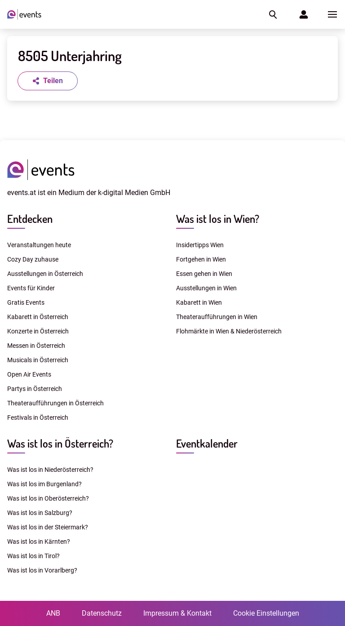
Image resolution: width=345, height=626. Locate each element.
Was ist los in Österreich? (60, 443)
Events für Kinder (31, 288)
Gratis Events (25, 302)
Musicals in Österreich (37, 360)
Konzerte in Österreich (38, 331)
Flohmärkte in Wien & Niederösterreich (229, 331)
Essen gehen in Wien (204, 273)
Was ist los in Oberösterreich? (48, 498)
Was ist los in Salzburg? (39, 512)
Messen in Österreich (36, 345)
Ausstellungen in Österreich (45, 273)
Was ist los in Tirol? (33, 555)
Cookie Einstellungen (266, 613)
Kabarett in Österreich (37, 316)
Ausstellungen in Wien (206, 288)
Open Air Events (29, 374)
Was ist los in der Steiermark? (47, 527)
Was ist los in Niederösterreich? (50, 469)
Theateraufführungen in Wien (216, 316)
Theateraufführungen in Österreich (55, 403)
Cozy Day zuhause (32, 259)
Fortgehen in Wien (201, 259)
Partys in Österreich (34, 388)
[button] (272, 14)
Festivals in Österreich (37, 417)
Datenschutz (102, 613)
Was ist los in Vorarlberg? (42, 570)
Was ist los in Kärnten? (38, 541)
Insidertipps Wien (200, 245)
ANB (53, 613)
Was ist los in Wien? (217, 219)
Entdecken (30, 219)
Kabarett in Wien (199, 302)
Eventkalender (207, 443)
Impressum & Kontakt (177, 613)
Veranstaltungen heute (39, 245)
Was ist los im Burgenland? (44, 484)
